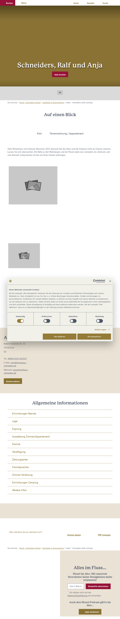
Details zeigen (100, 329)
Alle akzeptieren (94, 337)
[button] (7, 3)
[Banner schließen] (110, 281)
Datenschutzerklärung (77, 595)
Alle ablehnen (59, 337)
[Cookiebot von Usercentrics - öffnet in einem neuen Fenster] (94, 281)
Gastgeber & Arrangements (53, 102)
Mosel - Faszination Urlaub (30, 102)
